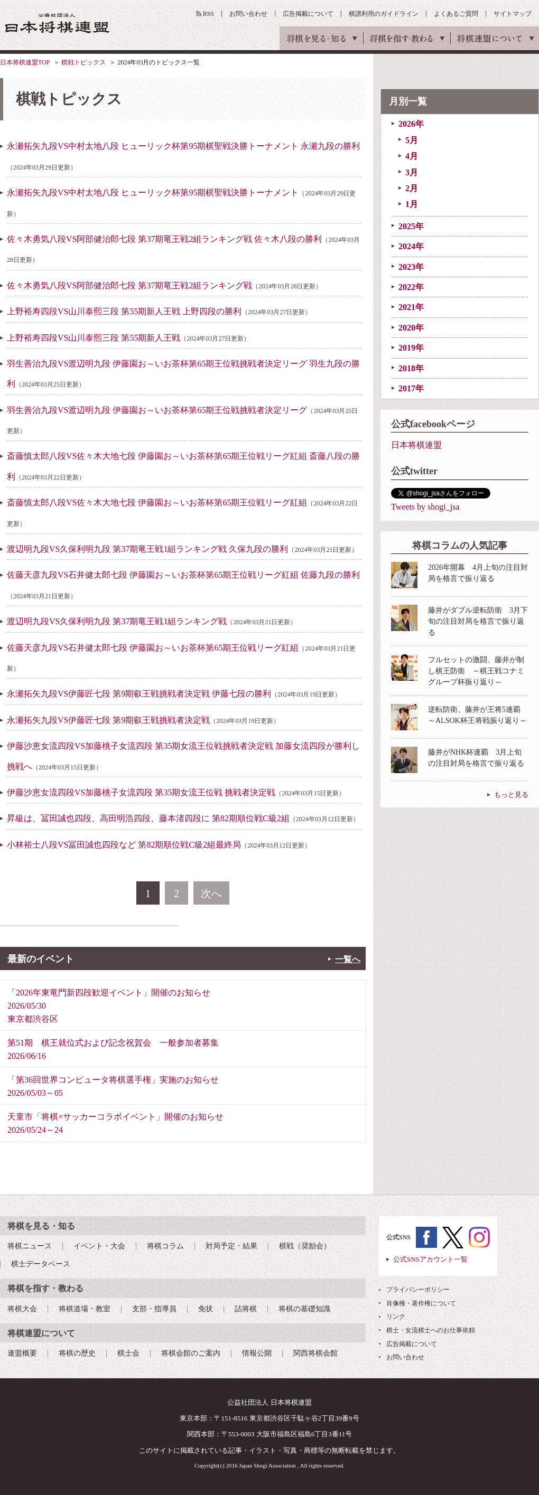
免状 (205, 1309)
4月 (411, 156)
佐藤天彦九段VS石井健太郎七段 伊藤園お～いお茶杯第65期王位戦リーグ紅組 (181, 657)
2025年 (411, 226)
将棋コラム (165, 1246)
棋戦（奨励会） (305, 1246)
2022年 (411, 287)
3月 (411, 172)
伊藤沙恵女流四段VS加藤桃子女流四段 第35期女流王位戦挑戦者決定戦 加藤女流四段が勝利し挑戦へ (183, 755)
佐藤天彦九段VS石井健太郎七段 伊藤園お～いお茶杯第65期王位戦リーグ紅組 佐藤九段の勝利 (183, 584)
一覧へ (347, 959)
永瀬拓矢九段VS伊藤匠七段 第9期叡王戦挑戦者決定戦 (143, 720)
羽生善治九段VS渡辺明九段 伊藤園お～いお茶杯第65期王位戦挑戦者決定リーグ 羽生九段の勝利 (183, 373)
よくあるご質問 (456, 13)
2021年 (411, 307)
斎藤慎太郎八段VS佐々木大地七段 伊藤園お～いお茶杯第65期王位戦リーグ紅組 (182, 512)
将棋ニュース (29, 1246)
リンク (395, 1316)
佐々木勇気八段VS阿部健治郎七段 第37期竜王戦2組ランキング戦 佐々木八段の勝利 (183, 249)
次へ (211, 893)
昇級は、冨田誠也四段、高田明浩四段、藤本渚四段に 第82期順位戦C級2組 (183, 818)
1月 (411, 204)
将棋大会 (22, 1309)
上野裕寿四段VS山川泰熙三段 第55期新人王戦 (128, 337)
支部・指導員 (154, 1309)
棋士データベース (40, 1264)
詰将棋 (246, 1309)
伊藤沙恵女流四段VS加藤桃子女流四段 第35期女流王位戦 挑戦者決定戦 (176, 792)
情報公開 (257, 1353)
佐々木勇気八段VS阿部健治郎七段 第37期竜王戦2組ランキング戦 (164, 285)
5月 (411, 140)
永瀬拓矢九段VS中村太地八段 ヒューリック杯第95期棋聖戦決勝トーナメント (181, 202)
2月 (411, 188)
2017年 (411, 388)
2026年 (411, 123)
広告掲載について (308, 13)
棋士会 (128, 1353)
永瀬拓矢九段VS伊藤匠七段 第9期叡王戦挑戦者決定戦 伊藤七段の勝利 (174, 693)
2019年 (411, 347)
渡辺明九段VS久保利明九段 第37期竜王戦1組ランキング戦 (151, 621)
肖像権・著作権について (421, 1303)
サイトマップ (513, 13)
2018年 (411, 368)
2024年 (411, 246)
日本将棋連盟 (416, 444)
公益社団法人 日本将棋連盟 (57, 23)
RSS (208, 13)
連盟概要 (22, 1353)
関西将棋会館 (315, 1353)
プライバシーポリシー (418, 1289)
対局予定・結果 (231, 1246)
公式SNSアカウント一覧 (430, 1259)
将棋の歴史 (77, 1353)
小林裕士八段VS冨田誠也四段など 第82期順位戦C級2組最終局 (159, 844)
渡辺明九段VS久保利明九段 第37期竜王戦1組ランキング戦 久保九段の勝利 (182, 548)
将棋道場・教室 (84, 1309)
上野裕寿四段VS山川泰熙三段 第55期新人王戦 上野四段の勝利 (159, 311)
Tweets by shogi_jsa (425, 506)
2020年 (411, 327)
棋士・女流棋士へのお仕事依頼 (430, 1330)
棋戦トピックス (83, 62)
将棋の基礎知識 (304, 1309)
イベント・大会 (99, 1246)
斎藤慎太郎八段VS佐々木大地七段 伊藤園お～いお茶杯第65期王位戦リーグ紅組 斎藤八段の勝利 (183, 466)
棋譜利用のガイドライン (384, 13)
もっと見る (511, 794)
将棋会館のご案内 (190, 1353)
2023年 (411, 266)
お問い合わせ (248, 13)
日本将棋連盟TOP (25, 62)
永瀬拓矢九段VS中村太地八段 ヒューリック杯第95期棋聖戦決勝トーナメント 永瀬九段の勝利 (183, 156)
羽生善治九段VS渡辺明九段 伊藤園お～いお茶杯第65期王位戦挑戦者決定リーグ (182, 420)
